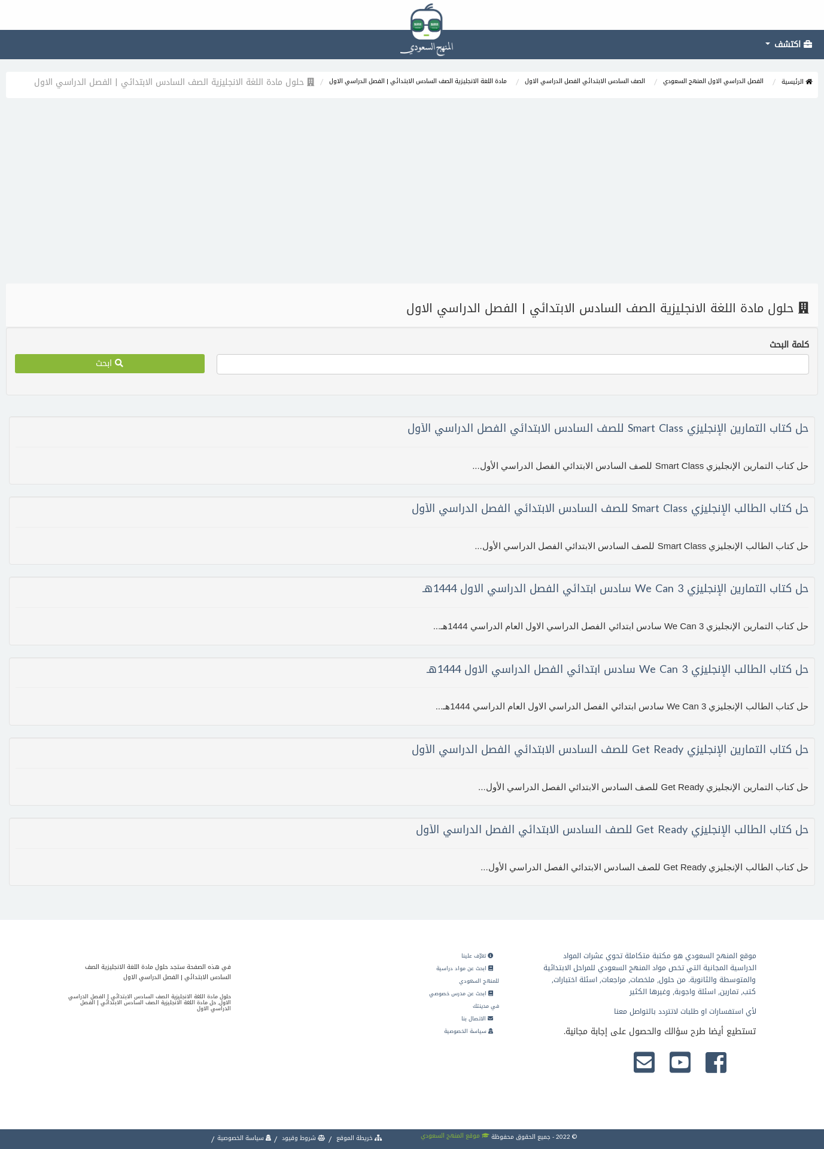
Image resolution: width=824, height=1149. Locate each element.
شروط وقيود (303, 1138)
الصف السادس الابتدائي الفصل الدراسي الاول (585, 81)
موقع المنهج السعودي (455, 1135)
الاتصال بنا (477, 1018)
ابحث (109, 363)
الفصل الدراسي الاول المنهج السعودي (713, 81)
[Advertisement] (412, 194)
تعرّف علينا (477, 955)
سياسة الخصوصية (468, 1031)
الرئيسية (797, 81)
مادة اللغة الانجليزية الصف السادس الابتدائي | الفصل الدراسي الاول (418, 81)
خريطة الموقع (358, 1138)
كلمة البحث (789, 345)
